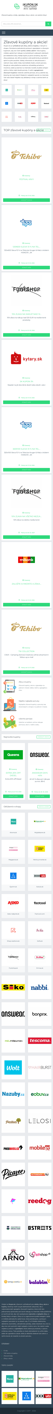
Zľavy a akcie (8, 1358)
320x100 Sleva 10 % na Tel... (26, 449)
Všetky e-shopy (44, 806)
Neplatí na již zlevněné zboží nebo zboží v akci (26, 385)
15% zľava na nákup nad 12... (26, 314)
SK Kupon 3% (26, 381)
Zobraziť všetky (43, 130)
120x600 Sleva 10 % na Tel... (26, 247)
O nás (6, 1350)
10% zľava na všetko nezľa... (26, 516)
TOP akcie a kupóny (10, 1353)
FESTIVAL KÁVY (26, 179)
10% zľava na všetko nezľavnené (26, 520)
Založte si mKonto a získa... (26, 584)
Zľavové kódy (8, 1356)
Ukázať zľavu (26, 200)
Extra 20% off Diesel (13, 779)
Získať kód (26, 267)
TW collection (26, 651)
